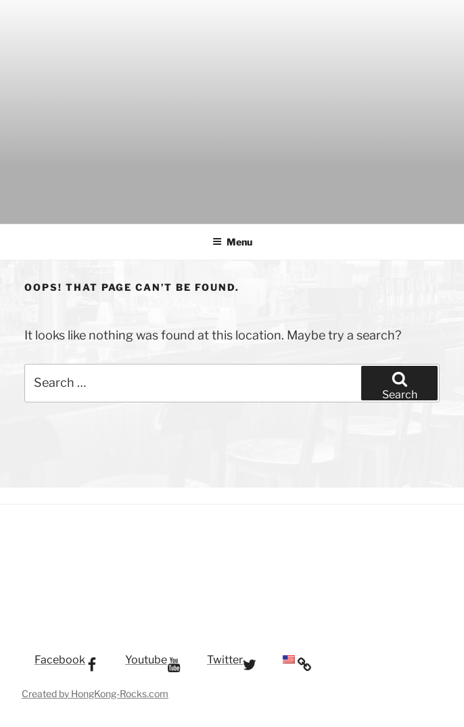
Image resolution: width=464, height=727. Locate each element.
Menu (232, 242)
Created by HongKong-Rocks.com (95, 693)
